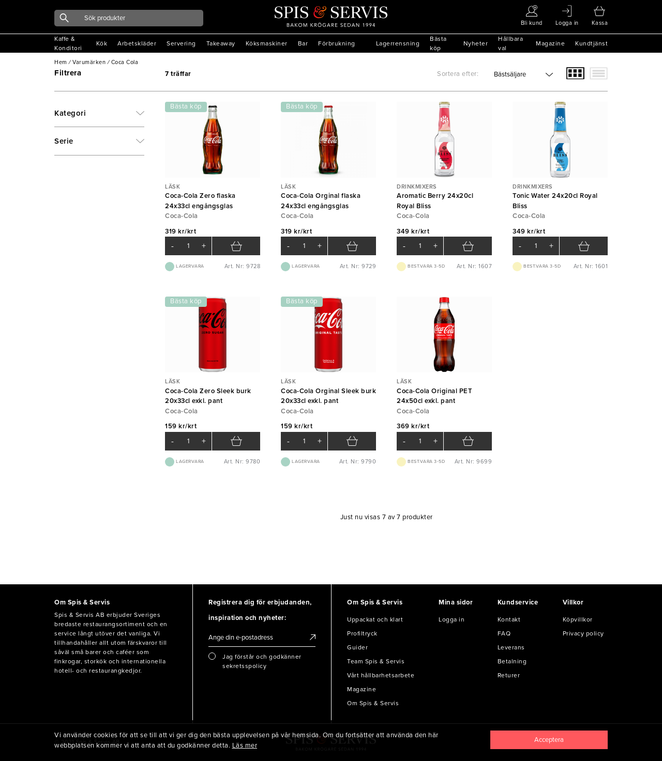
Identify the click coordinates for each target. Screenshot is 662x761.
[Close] (549, 740)
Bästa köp (438, 43)
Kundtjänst (591, 43)
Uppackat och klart (375, 619)
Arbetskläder (136, 43)
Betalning (512, 661)
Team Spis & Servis (375, 661)
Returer (509, 675)
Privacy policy (583, 633)
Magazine (550, 43)
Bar (303, 43)
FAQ (504, 633)
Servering (181, 43)
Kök (102, 43)
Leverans (511, 647)
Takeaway (220, 43)
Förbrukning (336, 43)
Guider (357, 647)
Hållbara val (510, 43)
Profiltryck (362, 633)
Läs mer (245, 745)
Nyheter (475, 43)
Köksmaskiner (267, 43)
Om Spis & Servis (373, 703)
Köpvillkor (578, 619)
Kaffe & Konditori (68, 43)
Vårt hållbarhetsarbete (380, 675)
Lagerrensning (398, 43)
